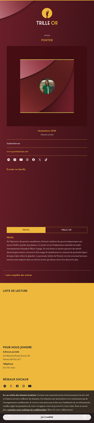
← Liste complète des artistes (17, 275)
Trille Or (66, 229)
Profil (26, 229)
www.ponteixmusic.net (17, 151)
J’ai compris (47, 417)
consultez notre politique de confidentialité (26, 409)
